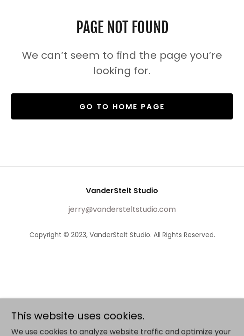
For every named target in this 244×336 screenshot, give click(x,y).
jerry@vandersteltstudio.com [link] (122, 209)
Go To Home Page (122, 106)
